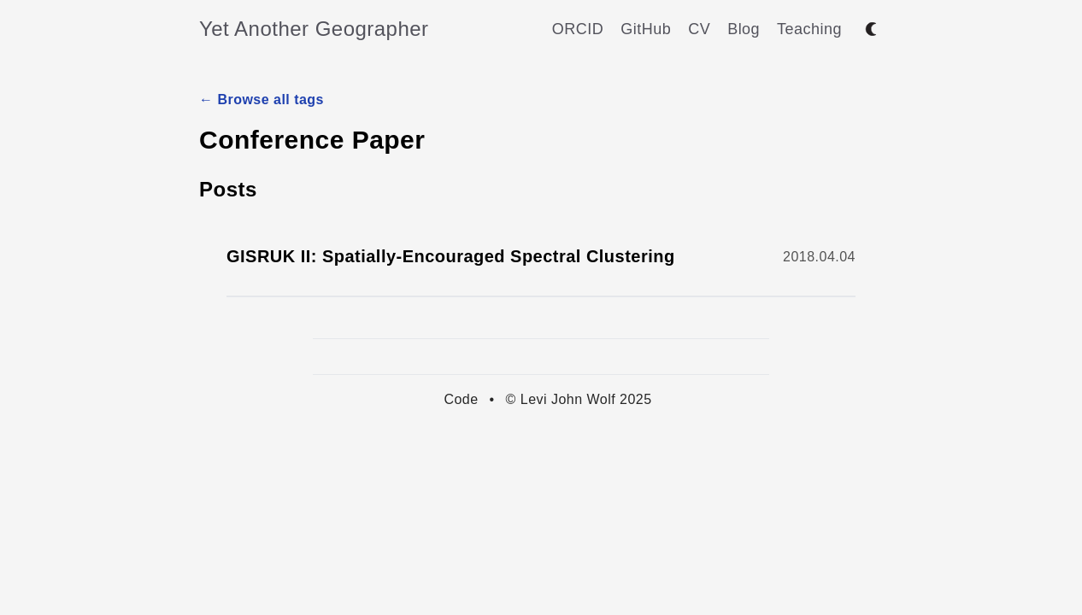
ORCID (577, 29)
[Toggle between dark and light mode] (871, 29)
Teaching (809, 29)
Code (461, 399)
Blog (743, 29)
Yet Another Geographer (314, 28)
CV (699, 29)
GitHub (645, 29)
